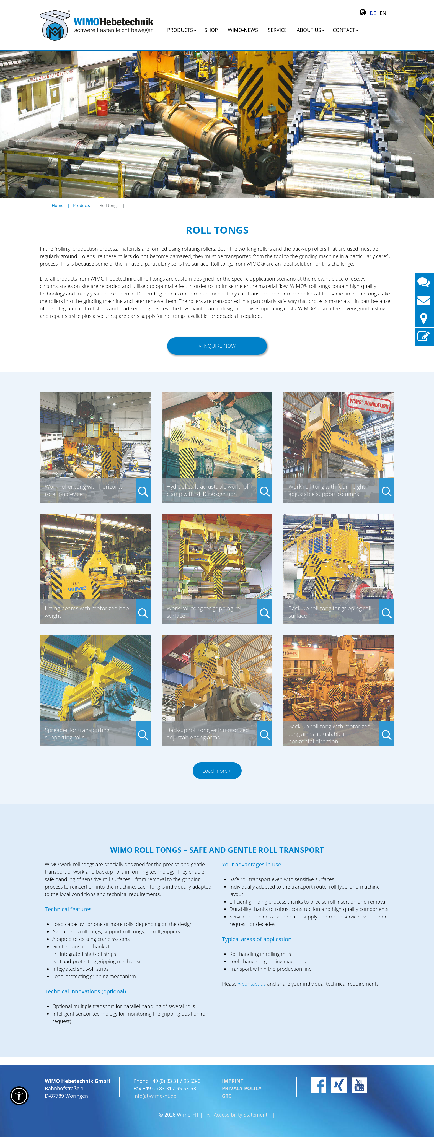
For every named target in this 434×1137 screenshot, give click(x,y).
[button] (19, 1096)
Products (81, 205)
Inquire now (219, 345)
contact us (254, 983)
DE (373, 13)
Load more (215, 770)
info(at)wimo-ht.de (154, 1095)
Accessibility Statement (240, 1114)
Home (57, 205)
